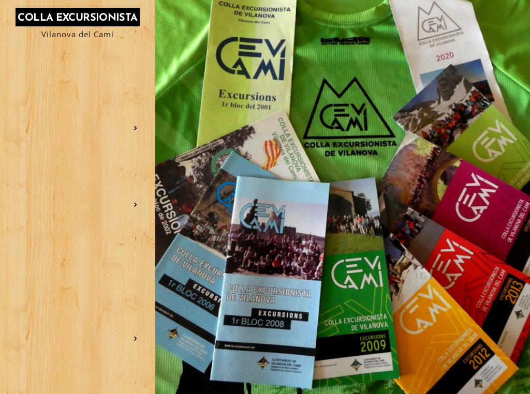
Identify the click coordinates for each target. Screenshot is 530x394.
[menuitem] (77, 78)
